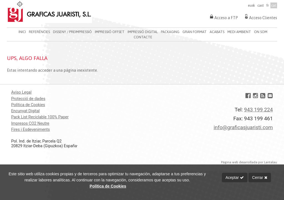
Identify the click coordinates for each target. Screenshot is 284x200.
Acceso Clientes (260, 16)
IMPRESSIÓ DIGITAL (143, 32)
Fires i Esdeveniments (30, 129)
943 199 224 (258, 110)
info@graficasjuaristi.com (243, 127)
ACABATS (217, 32)
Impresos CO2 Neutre (30, 123)
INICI (22, 32)
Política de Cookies (28, 104)
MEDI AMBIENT (239, 32)
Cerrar (259, 177)
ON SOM (260, 32)
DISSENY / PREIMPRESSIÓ (72, 32)
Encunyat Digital (25, 111)
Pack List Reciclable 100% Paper (40, 117)
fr (267, 5)
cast (260, 5)
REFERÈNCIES (39, 32)
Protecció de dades (28, 98)
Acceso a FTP (223, 16)
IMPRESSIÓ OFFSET (110, 32)
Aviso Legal (21, 92)
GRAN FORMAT (194, 32)
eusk (251, 5)
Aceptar (234, 177)
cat (273, 5)
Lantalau (270, 162)
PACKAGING (170, 32)
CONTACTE (143, 37)
